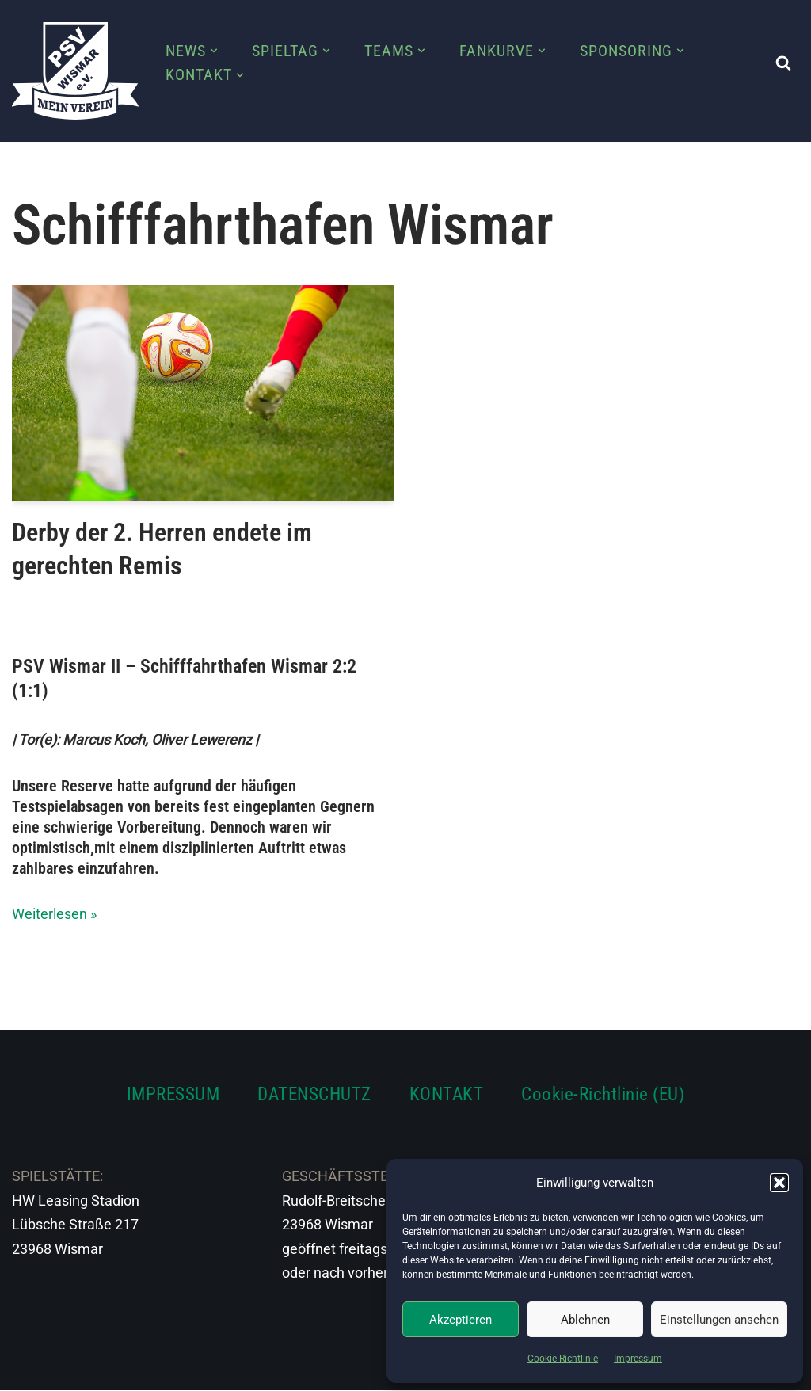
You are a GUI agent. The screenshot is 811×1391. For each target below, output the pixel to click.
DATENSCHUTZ (314, 1094)
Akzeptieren (460, 1320)
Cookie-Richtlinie (562, 1358)
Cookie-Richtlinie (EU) (602, 1094)
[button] (779, 1183)
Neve (28, 1368)
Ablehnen (585, 1320)
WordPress (188, 1368)
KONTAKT (446, 1094)
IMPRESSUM (173, 1094)
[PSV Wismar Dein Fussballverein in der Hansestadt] (75, 71)
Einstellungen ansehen (719, 1320)
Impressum (638, 1358)
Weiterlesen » (54, 913)
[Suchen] (783, 63)
